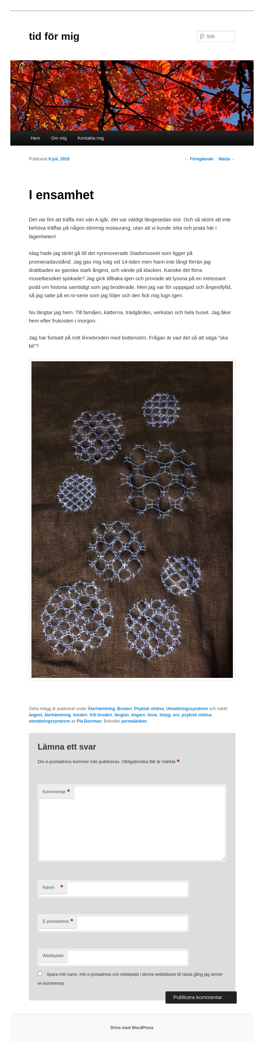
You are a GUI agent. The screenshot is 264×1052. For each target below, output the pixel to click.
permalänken (134, 721)
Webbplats (53, 955)
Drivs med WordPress (132, 1027)
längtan (121, 715)
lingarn (138, 715)
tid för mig (54, 36)
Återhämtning (101, 708)
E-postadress (58, 922)
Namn (53, 888)
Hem (35, 138)
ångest (36, 715)
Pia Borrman (89, 721)
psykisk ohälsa (196, 715)
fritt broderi (101, 715)
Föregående (199, 159)
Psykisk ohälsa (149, 708)
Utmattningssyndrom (187, 708)
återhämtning (58, 715)
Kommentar (56, 792)
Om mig (59, 138)
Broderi (124, 708)
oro (176, 715)
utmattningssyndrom (49, 721)
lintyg (165, 715)
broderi (80, 715)
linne (152, 715)
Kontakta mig (91, 138)
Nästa (226, 159)
